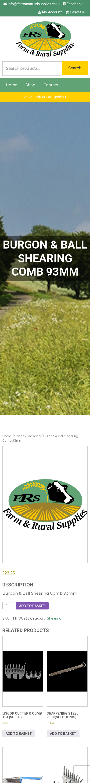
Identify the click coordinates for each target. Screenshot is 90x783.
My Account (50, 12)
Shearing (34, 436)
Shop (30, 85)
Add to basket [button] (19, 734)
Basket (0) (75, 12)
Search (74, 68)
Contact (50, 85)
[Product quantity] (8, 605)
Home (11, 85)
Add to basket (32, 606)
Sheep (19, 436)
